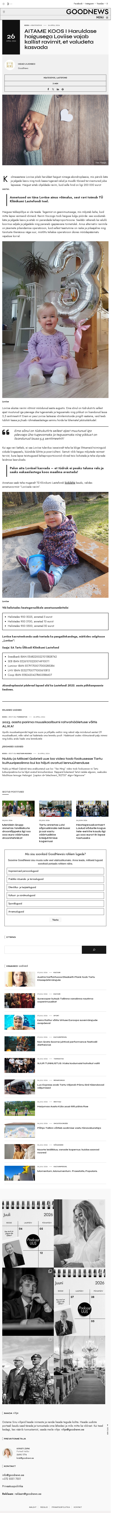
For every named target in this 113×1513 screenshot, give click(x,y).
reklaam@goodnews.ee (28, 1495)
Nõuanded (58, 1145)
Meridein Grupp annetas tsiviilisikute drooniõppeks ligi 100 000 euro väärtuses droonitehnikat (16, 831)
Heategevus (36, 25)
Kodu (26, 25)
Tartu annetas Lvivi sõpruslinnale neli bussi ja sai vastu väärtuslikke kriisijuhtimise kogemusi (54, 833)
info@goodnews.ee (13, 1476)
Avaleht (32, 1508)
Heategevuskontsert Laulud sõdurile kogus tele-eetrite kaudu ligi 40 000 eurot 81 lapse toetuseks (91, 831)
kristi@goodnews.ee (25, 1459)
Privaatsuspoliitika (12, 1487)
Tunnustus (59, 1059)
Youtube (100, 3)
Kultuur (57, 972)
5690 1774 (22, 1456)
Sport (56, 1015)
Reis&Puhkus (59, 1080)
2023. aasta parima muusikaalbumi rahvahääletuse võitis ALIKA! (49, 724)
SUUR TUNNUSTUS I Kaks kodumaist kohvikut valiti (68, 1063)
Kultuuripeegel (60, 1037)
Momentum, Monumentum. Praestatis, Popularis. (67, 1171)
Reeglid (44, 1508)
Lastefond (61, 77)
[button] (2, 8)
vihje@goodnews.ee (72, 1430)
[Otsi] (94, 950)
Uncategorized (61, 1123)
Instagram (89, 3)
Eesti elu (57, 1102)
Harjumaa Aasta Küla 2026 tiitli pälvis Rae (62, 1106)
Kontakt (78, 1508)
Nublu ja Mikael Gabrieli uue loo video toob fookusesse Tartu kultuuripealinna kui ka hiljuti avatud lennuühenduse (52, 761)
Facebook (78, 3)
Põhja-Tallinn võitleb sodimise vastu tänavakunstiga (69, 1128)
